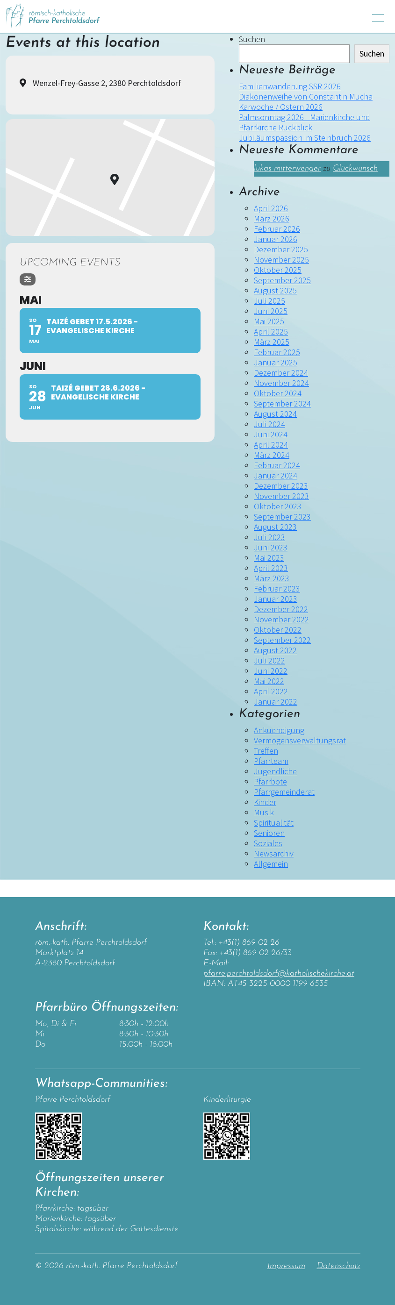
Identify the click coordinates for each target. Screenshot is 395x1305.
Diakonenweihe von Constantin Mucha (306, 96)
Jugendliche (275, 771)
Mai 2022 (269, 681)
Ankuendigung (279, 730)
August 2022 (275, 650)
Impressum (286, 1266)
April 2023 (271, 568)
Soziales (268, 843)
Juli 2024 (269, 424)
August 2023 (275, 526)
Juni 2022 (270, 670)
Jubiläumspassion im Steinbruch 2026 (305, 137)
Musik (264, 812)
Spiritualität (274, 822)
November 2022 (281, 619)
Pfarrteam (271, 761)
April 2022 (271, 691)
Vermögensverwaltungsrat (300, 740)
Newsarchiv (274, 853)
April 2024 (271, 444)
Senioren (269, 832)
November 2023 (281, 496)
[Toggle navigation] (377, 16)
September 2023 (282, 516)
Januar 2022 (275, 701)
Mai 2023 (269, 557)
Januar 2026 (275, 239)
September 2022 (282, 640)
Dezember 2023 (281, 485)
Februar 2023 (277, 588)
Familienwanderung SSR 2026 (290, 86)
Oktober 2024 (278, 393)
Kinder (265, 802)
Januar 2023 (275, 598)
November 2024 (281, 383)
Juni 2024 (270, 434)
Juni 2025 (270, 311)
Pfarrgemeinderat (284, 791)
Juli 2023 (269, 537)
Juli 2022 (269, 660)
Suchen (252, 39)
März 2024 (271, 454)
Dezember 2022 (281, 609)
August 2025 (275, 290)
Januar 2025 (275, 362)
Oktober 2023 (278, 506)
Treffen (266, 750)
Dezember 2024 (281, 372)
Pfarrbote (270, 781)
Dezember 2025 (281, 249)
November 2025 (281, 259)
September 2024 (282, 403)
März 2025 (271, 341)
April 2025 (271, 331)
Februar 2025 (277, 352)
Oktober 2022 (278, 629)
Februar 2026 (277, 228)
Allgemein (271, 863)
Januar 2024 (275, 475)
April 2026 (271, 208)
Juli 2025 (269, 300)
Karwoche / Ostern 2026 (281, 106)
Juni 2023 (270, 547)
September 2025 (282, 280)
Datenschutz (338, 1266)
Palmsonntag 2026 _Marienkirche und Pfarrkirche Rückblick (304, 122)
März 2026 (271, 218)
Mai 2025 (269, 321)
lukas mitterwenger (287, 168)
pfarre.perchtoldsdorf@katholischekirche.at (278, 973)
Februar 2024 (277, 465)
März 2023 (271, 578)
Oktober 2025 (278, 269)
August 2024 (275, 413)
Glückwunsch (355, 168)
